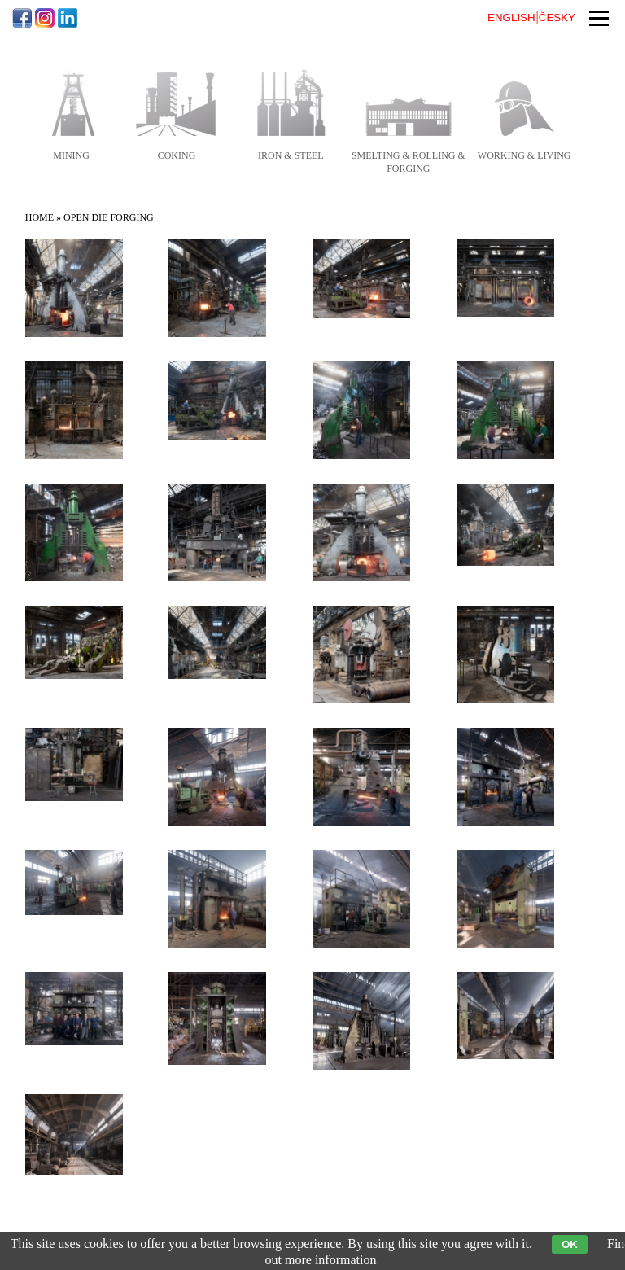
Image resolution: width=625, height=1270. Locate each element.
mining (71, 155)
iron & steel (291, 155)
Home (39, 217)
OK (570, 1244)
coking (177, 155)
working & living (524, 155)
